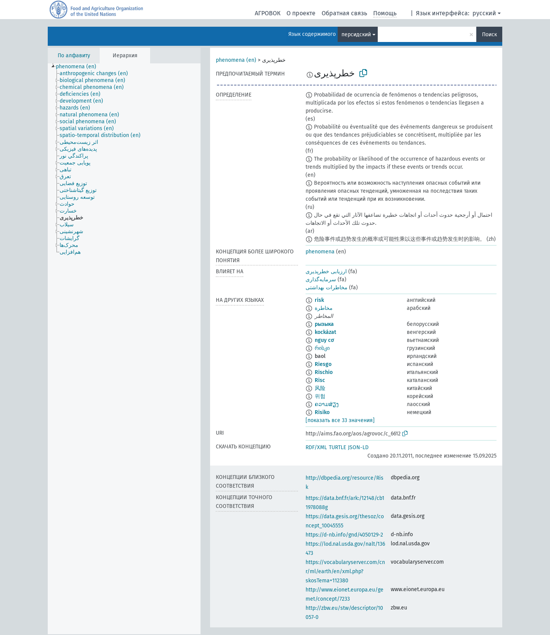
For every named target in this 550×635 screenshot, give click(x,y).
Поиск (489, 34)
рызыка (324, 324)
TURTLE (337, 447)
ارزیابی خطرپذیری (326, 271)
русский (484, 13)
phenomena (320, 251)
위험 (320, 396)
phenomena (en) (236, 60)
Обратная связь (344, 13)
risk (319, 300)
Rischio (324, 372)
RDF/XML (316, 447)
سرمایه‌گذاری (321, 279)
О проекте (300, 13)
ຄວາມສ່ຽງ (327, 404)
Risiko (322, 412)
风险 (320, 388)
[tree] (124, 348)
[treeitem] (79, 66)
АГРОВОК (267, 13)
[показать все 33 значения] (340, 420)
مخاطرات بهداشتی (327, 287)
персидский (356, 34)
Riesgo (323, 364)
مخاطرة (324, 308)
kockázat (325, 332)
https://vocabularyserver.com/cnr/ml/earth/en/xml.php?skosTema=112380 (345, 571)
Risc (320, 380)
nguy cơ (324, 340)
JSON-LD (358, 447)
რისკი (322, 348)
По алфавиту (74, 55)
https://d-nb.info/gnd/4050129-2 (344, 535)
